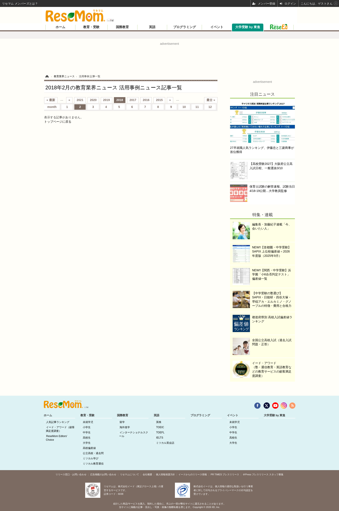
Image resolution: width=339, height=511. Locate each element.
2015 (159, 100)
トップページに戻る (57, 121)
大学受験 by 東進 (247, 27)
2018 (119, 100)
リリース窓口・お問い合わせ (71, 474)
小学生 (87, 427)
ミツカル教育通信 (93, 463)
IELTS (159, 437)
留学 (122, 422)
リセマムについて (129, 474)
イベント (216, 27)
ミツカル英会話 (165, 442)
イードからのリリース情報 (192, 474)
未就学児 (88, 422)
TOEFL (160, 432)
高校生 (87, 437)
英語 (152, 27)
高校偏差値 (89, 448)
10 (184, 107)
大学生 (87, 442)
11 (197, 107)
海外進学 (125, 427)
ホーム (60, 27)
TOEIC (160, 427)
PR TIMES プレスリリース (225, 474)
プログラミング (184, 27)
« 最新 (50, 100)
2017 (133, 100)
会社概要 (147, 474)
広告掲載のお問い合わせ (103, 474)
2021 (80, 100)
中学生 (87, 432)
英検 (158, 422)
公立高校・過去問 (93, 453)
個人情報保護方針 (165, 474)
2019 (106, 100)
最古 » (210, 100)
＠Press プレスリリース (256, 474)
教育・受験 (91, 27)
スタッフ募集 (276, 474)
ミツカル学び (90, 458)
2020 (93, 100)
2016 (146, 100)
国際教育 (122, 27)
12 (210, 107)
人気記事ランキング (57, 422)
